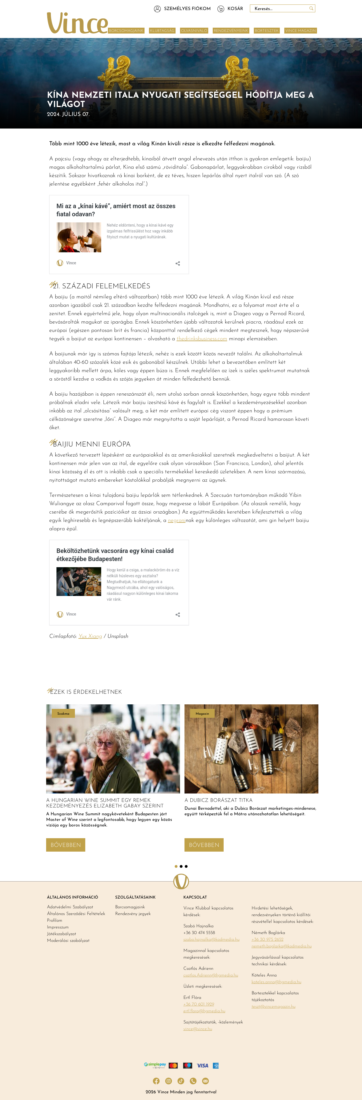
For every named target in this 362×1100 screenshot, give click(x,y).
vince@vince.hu (197, 1029)
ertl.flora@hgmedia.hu (204, 1011)
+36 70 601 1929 (198, 1004)
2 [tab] (181, 866)
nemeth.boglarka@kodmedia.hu (282, 946)
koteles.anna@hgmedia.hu (276, 982)
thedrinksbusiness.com (202, 339)
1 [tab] (176, 866)
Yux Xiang (90, 636)
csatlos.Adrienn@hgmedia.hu (210, 975)
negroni (177, 520)
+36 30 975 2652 (267, 939)
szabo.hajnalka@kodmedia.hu (211, 939)
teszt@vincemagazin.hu (273, 1006)
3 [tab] (186, 866)
